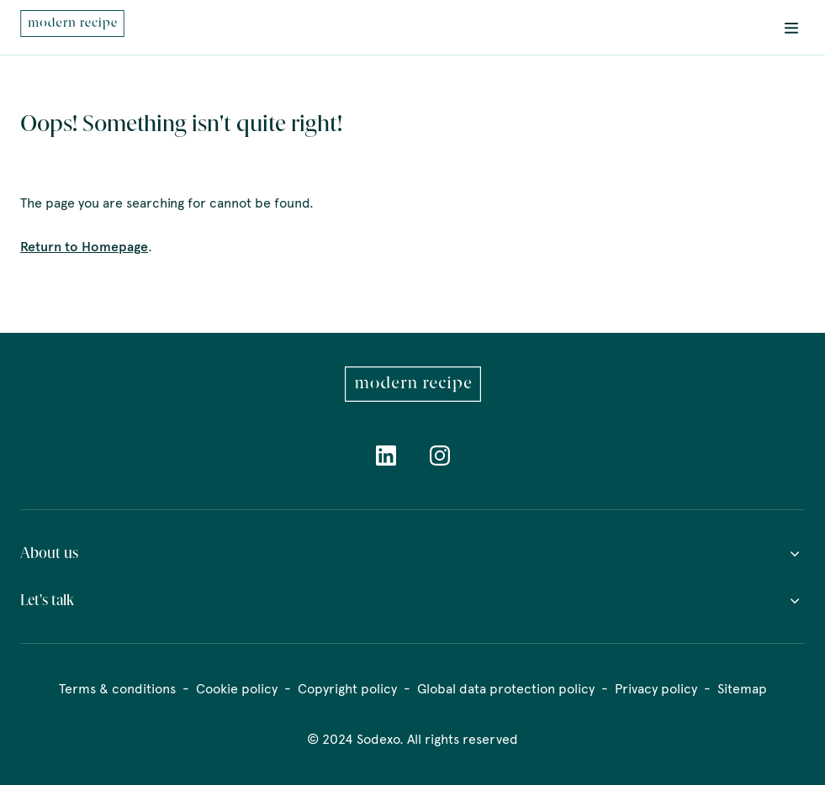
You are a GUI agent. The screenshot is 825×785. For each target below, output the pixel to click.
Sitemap (742, 689)
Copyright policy (347, 689)
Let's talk (412, 600)
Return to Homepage (84, 247)
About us (412, 553)
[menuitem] (72, 27)
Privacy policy (656, 689)
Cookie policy (237, 689)
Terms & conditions (117, 689)
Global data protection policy (506, 689)
